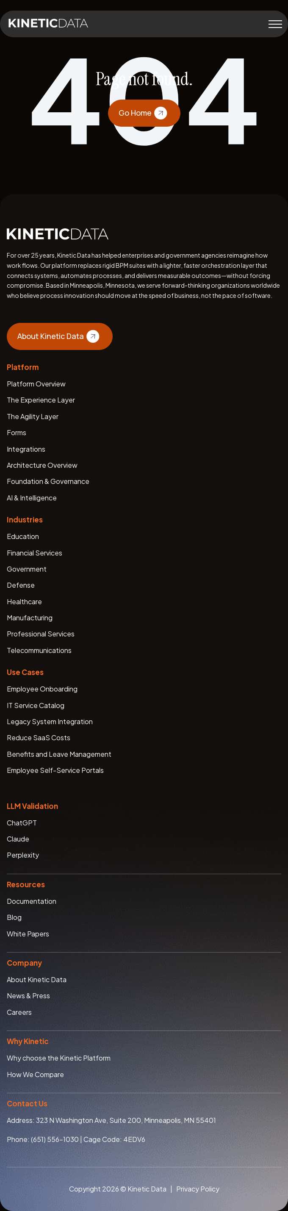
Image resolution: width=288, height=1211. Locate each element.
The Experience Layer (41, 399)
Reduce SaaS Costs (38, 737)
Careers (19, 1012)
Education (23, 536)
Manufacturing (30, 617)
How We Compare (35, 1074)
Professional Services (41, 633)
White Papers (28, 933)
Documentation (31, 901)
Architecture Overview (42, 465)
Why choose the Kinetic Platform (59, 1057)
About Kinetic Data (59, 336)
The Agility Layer (32, 416)
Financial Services (34, 552)
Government (27, 568)
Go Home (144, 113)
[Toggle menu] (275, 24)
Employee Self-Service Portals (55, 770)
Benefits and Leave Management (59, 754)
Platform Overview (36, 383)
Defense (21, 585)
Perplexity (23, 854)
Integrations (26, 448)
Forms (16, 432)
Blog (14, 917)
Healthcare (24, 601)
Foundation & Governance (48, 481)
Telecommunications (39, 650)
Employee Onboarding (42, 688)
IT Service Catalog (35, 705)
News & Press (28, 995)
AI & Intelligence (32, 497)
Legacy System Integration (50, 721)
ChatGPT (22, 822)
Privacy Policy (197, 1188)
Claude (18, 838)
